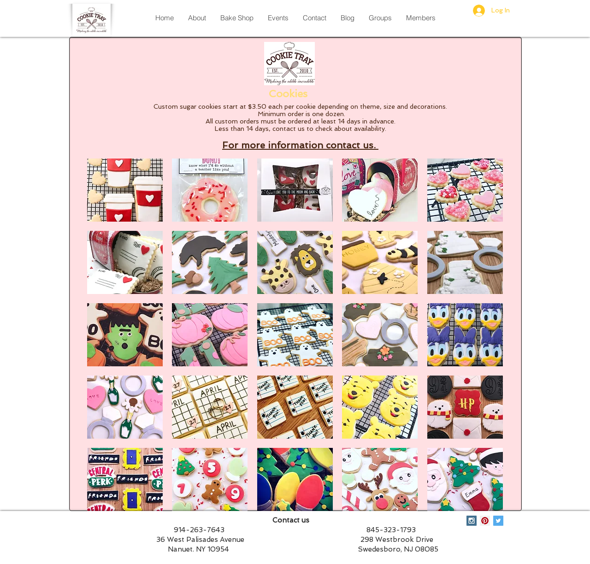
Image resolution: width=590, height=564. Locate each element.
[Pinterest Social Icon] (485, 521)
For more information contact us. (300, 145)
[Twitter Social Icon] (498, 521)
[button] (125, 190)
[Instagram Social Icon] (471, 521)
